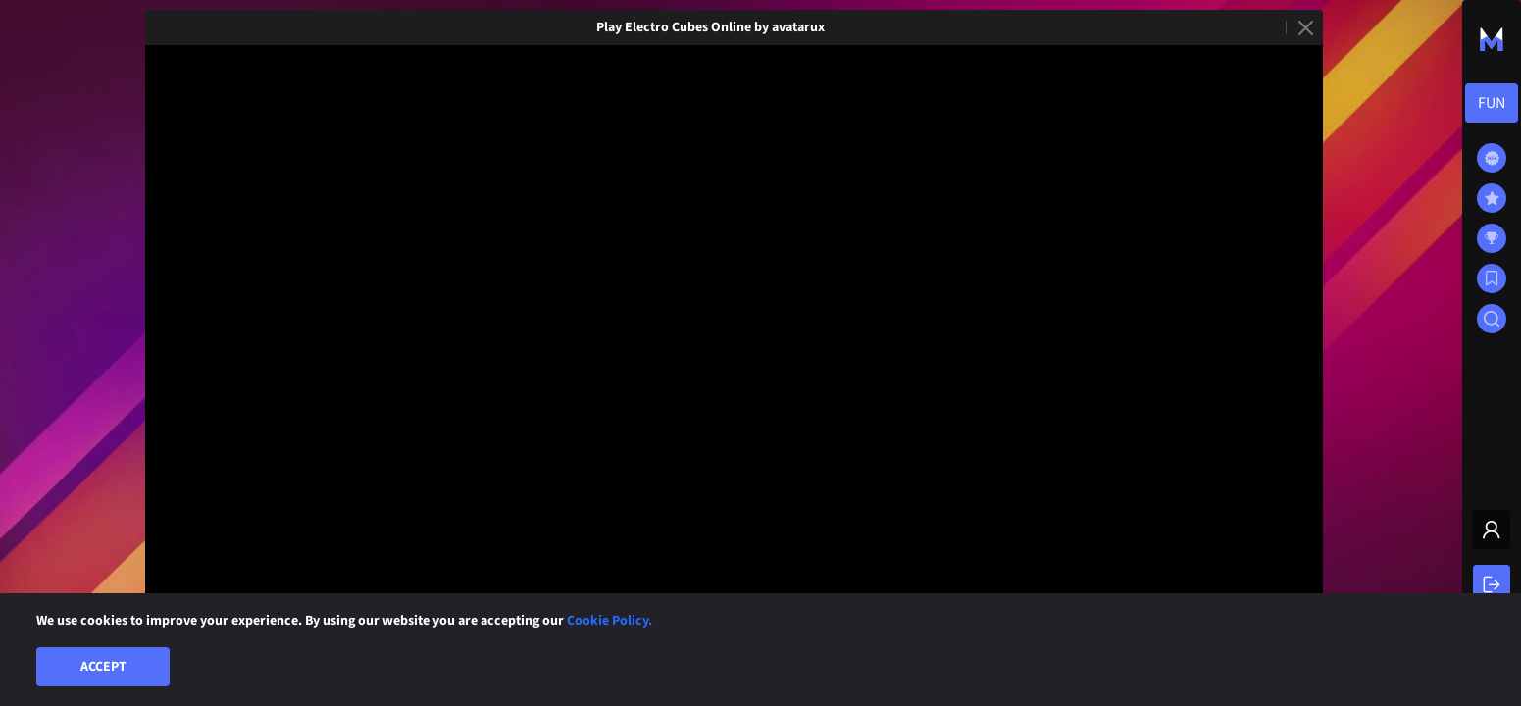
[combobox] (1491, 103)
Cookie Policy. (609, 620)
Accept (103, 667)
